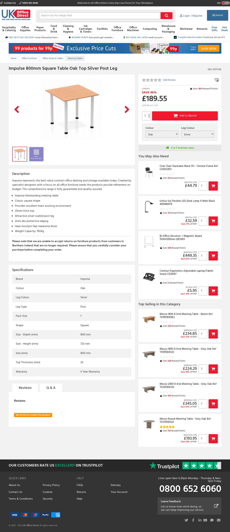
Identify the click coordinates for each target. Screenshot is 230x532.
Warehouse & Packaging (168, 29)
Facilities (102, 29)
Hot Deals (224, 29)
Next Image (127, 109)
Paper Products (40, 29)
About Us (14, 485)
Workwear (186, 29)
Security (48, 499)
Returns (81, 492)
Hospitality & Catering (9, 29)
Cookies (47, 492)
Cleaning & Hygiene (68, 29)
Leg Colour (188, 128)
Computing (150, 29)
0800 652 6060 (28, 3)
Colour (149, 128)
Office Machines (133, 29)
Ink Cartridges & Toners (85, 29)
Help (79, 499)
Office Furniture (117, 29)
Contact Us (8, 3)
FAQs (80, 485)
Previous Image (16, 109)
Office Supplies (25, 29)
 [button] (213, 186)
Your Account (119, 492)
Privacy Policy (51, 485)
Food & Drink (54, 29)
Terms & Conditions (21, 499)
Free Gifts (214, 29)
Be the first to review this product (34, 415)
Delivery (116, 485)
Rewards (202, 29)
